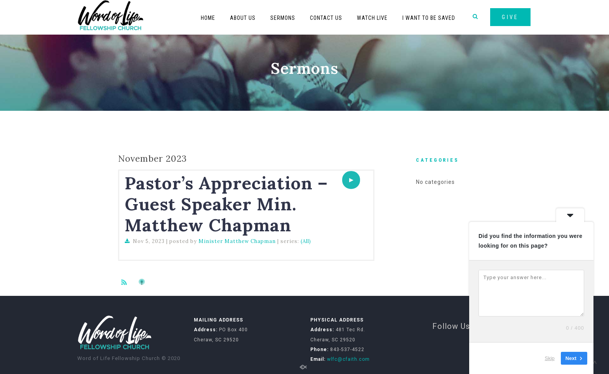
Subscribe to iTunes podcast (143, 282)
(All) (306, 241)
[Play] (351, 180)
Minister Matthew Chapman (237, 241)
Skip (550, 358)
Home (208, 18)
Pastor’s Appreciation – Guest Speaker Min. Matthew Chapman (226, 204)
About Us (243, 18)
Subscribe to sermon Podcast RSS (125, 282)
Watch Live (372, 18)
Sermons (282, 18)
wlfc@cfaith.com (348, 359)
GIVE (510, 17)
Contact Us (326, 18)
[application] (351, 180)
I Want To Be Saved (428, 18)
